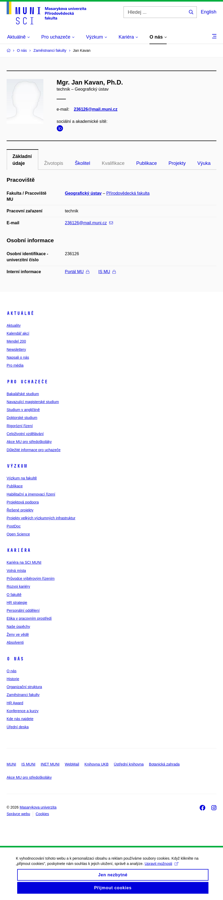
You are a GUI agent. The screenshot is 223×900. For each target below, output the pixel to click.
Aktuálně (20, 313)
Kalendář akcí (18, 333)
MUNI (11, 764)
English (208, 12)
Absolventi (15, 642)
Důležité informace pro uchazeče (34, 450)
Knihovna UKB (96, 764)
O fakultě (14, 595)
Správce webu (18, 814)
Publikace (146, 163)
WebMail (72, 764)
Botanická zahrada (164, 764)
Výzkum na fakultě (22, 478)
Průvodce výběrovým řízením (30, 578)
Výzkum (17, 466)
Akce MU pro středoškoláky (29, 442)
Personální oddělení (23, 610)
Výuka (204, 163)
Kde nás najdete (20, 719)
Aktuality (14, 325)
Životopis (53, 163)
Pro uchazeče (27, 382)
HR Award (15, 703)
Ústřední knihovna (129, 764)
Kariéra (19, 550)
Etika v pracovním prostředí (29, 618)
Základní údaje (22, 160)
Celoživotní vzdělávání (25, 434)
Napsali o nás (18, 357)
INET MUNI (50, 764)
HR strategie (17, 602)
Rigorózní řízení (20, 426)
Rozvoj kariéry (18, 586)
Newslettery (16, 349)
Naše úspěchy (18, 626)
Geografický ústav (83, 193)
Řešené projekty (20, 510)
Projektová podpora (23, 502)
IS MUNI (28, 764)
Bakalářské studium (23, 394)
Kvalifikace (113, 163)
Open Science (18, 534)
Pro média (15, 365)
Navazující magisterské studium (33, 402)
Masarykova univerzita (38, 807)
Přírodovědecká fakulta (128, 193)
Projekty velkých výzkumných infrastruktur (41, 518)
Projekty (177, 163)
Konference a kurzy (23, 711)
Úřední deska (18, 727)
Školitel (82, 163)
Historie (13, 679)
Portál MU (77, 271)
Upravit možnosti (161, 869)
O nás (15, 659)
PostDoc (14, 526)
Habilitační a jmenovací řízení (31, 494)
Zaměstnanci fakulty (23, 695)
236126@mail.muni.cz (95, 109)
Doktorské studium (22, 418)
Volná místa (16, 570)
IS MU (107, 271)
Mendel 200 (16, 341)
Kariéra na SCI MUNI (24, 562)
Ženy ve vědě (18, 634)
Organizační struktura (24, 687)
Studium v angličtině (23, 410)
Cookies (42, 814)
